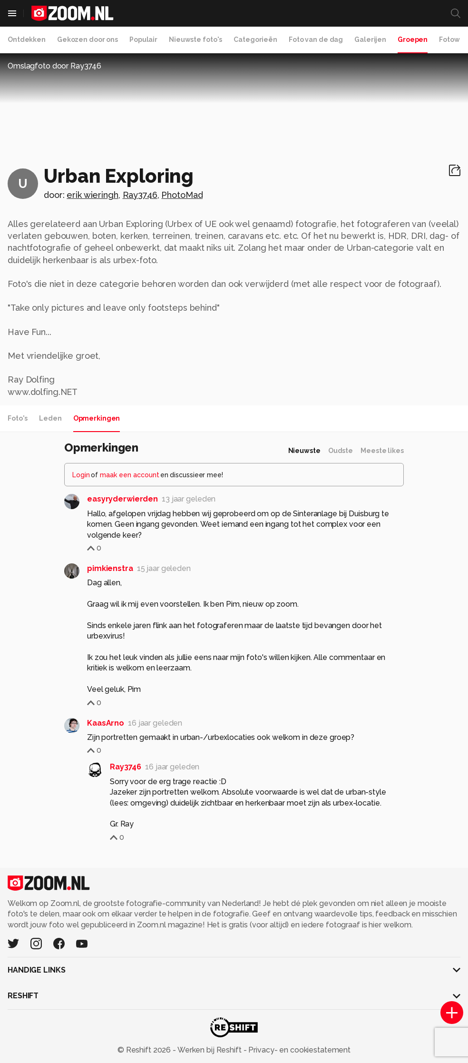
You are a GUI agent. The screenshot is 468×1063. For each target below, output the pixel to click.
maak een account (129, 475)
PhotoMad (182, 195)
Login (81, 475)
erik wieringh (92, 195)
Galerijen (370, 39)
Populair (143, 39)
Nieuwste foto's (195, 39)
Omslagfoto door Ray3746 (54, 65)
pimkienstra (110, 568)
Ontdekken (27, 39)
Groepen (413, 39)
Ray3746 (140, 195)
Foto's (18, 418)
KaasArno (105, 723)
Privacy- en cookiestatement (298, 1049)
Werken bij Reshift (210, 1049)
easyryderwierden (122, 498)
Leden (50, 418)
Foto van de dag (316, 39)
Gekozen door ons (87, 39)
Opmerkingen (96, 418)
